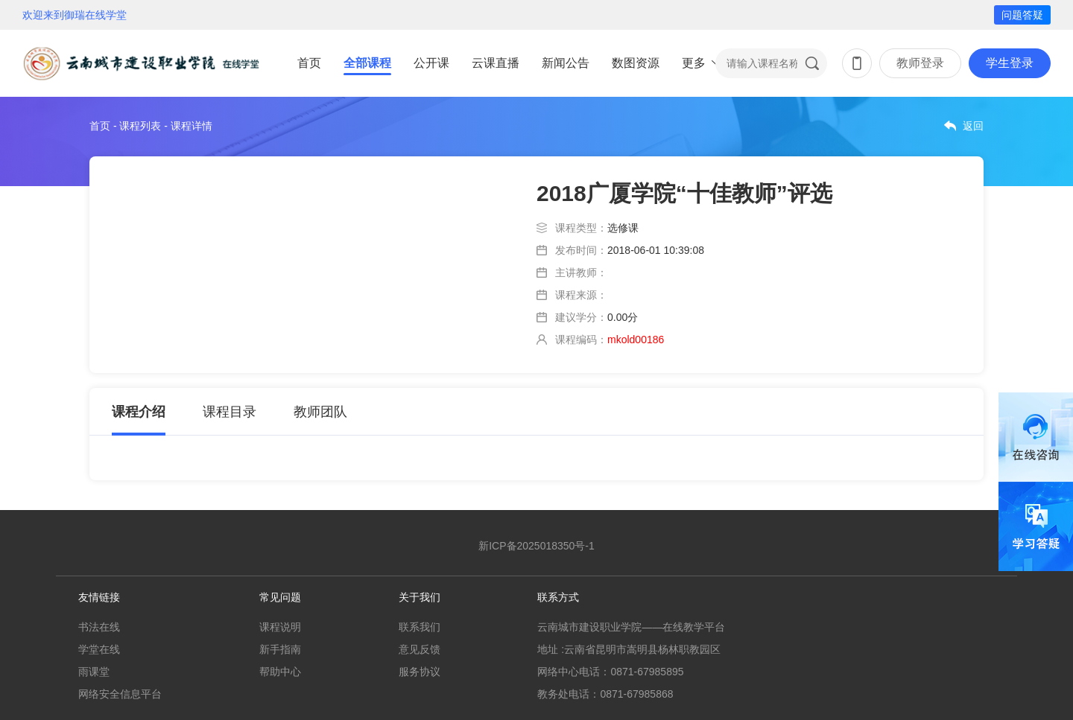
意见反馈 (419, 649)
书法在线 (99, 627)
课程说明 (280, 627)
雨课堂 (94, 672)
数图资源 (635, 63)
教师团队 (320, 411)
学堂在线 (99, 649)
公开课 (431, 63)
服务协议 (419, 672)
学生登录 (1010, 63)
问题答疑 (1022, 15)
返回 (973, 126)
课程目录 (229, 411)
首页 (309, 63)
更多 (694, 63)
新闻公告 (565, 63)
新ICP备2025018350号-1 (536, 546)
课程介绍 (138, 411)
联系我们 (419, 627)
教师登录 (920, 63)
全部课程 (367, 63)
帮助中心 (280, 672)
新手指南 (280, 649)
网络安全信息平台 (120, 694)
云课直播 (495, 63)
